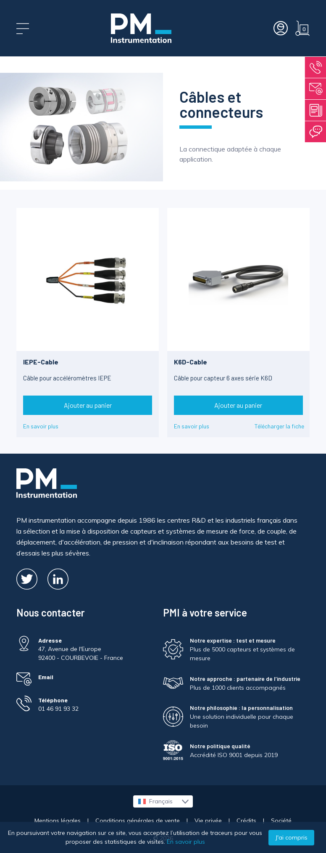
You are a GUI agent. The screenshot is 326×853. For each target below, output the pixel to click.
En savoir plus (40, 426)
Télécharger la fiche (279, 426)
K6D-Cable (190, 362)
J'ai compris (291, 837)
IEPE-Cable (40, 362)
